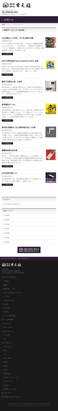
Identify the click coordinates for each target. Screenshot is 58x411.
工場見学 (6, 281)
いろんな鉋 (7, 335)
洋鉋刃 (6, 369)
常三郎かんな (7, 343)
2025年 (7, 215)
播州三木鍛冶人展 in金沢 (12, 81)
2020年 (7, 233)
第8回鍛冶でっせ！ (9, 104)
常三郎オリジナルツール (11, 377)
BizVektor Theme (29, 406)
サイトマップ (24, 258)
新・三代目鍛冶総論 (9, 315)
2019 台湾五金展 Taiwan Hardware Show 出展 (20, 61)
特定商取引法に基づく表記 (11, 397)
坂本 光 (6, 304)
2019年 (7, 237)
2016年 (7, 242)
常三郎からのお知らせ (12, 204)
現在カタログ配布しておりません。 (14, 292)
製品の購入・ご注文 (9, 288)
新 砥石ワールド (8, 381)
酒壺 (5, 350)
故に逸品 (6, 385)
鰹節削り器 (7, 373)
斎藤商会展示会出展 (9, 150)
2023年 (7, 220)
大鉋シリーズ (7, 346)
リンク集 (6, 296)
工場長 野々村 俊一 (9, 300)
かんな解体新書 (8, 319)
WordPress (19, 406)
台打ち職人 (7, 308)
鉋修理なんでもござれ (10, 389)
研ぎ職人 (6, 312)
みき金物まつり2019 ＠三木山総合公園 (17, 38)
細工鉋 (6, 366)
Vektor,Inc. (39, 406)
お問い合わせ (7, 393)
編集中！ (6, 285)
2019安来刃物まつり (10, 173)
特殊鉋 (6, 362)
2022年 (7, 224)
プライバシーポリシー (10, 258)
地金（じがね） (8, 327)
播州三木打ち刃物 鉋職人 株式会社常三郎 (26, 404)
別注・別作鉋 (7, 358)
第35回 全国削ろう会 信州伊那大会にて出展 (19, 127)
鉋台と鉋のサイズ (9, 331)
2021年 (7, 228)
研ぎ (5, 339)
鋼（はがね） (7, 323)
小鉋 (5, 354)
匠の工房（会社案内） (10, 277)
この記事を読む (7, 53)
